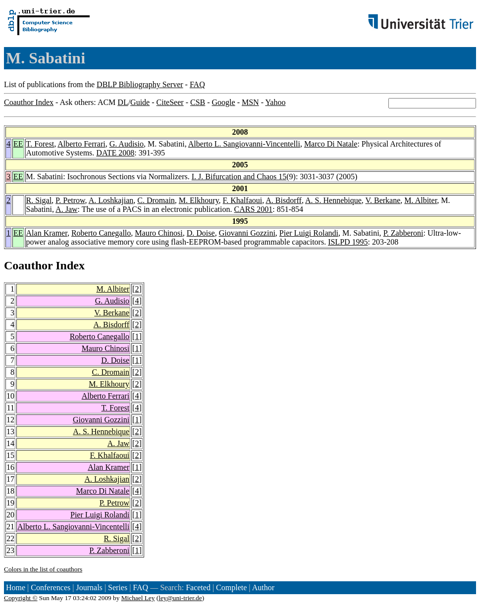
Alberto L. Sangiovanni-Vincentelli (244, 144)
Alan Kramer (46, 233)
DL (122, 102)
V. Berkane (383, 200)
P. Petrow (70, 200)
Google (223, 102)
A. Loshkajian (111, 200)
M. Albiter (420, 200)
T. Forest (40, 144)
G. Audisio (126, 144)
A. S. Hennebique (333, 200)
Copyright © (21, 598)
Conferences (50, 587)
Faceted (198, 587)
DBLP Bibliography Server (140, 84)
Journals (89, 587)
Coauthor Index (28, 102)
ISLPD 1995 (348, 242)
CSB (197, 102)
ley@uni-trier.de (180, 598)
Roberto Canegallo (101, 233)
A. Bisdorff (284, 200)
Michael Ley (138, 598)
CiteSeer (170, 102)
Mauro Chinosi (158, 233)
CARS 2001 (253, 209)
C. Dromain (156, 200)
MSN (250, 102)
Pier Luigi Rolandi (308, 233)
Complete (231, 587)
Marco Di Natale (331, 144)
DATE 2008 (115, 153)
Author (263, 587)
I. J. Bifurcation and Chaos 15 (239, 176)
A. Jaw (66, 209)
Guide (140, 102)
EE (18, 144)
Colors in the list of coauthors (43, 569)
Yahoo (275, 102)
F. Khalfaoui (243, 200)
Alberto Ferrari (81, 144)
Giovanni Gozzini (247, 233)
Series (117, 587)
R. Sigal (39, 200)
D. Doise (201, 233)
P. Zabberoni (403, 233)
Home (15, 587)
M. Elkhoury (199, 200)
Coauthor (28, 265)
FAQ (197, 84)
